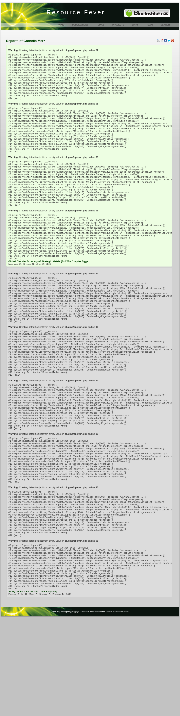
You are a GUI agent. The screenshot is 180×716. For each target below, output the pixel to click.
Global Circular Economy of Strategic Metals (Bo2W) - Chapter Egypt (48, 300)
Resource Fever (76, 12)
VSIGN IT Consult (122, 710)
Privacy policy (65, 710)
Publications (80, 25)
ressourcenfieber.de (97, 710)
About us (55, 710)
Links (135, 25)
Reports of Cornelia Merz (25, 41)
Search (165, 25)
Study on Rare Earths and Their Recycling (32, 690)
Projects (118, 25)
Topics (100, 25)
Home (61, 25)
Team (150, 25)
